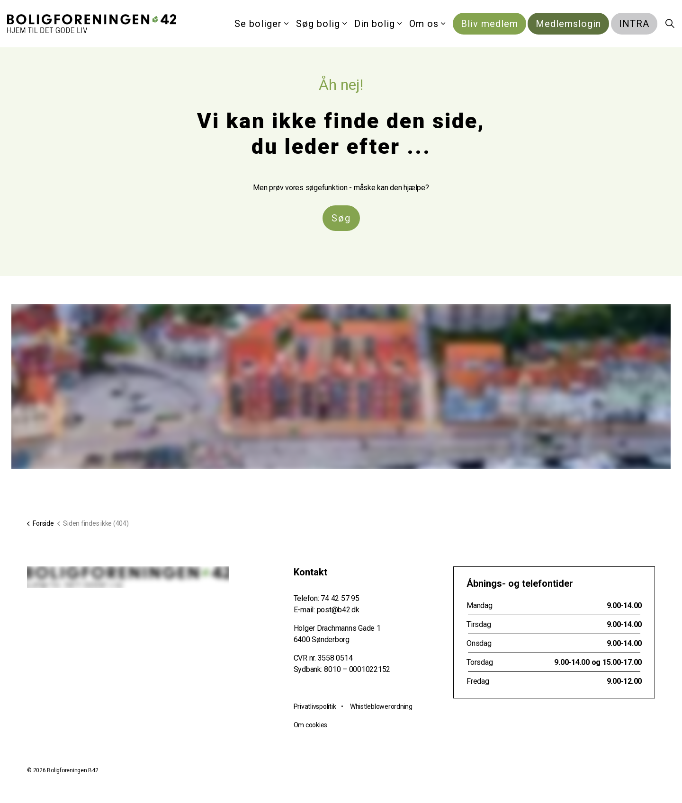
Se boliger (258, 23)
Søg (341, 218)
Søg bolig (318, 23)
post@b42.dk (338, 609)
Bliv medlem (489, 24)
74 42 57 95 (340, 598)
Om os (424, 23)
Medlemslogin (568, 24)
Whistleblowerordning (381, 706)
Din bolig (374, 23)
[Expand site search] (669, 23)
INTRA (634, 24)
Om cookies (311, 725)
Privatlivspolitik (315, 706)
